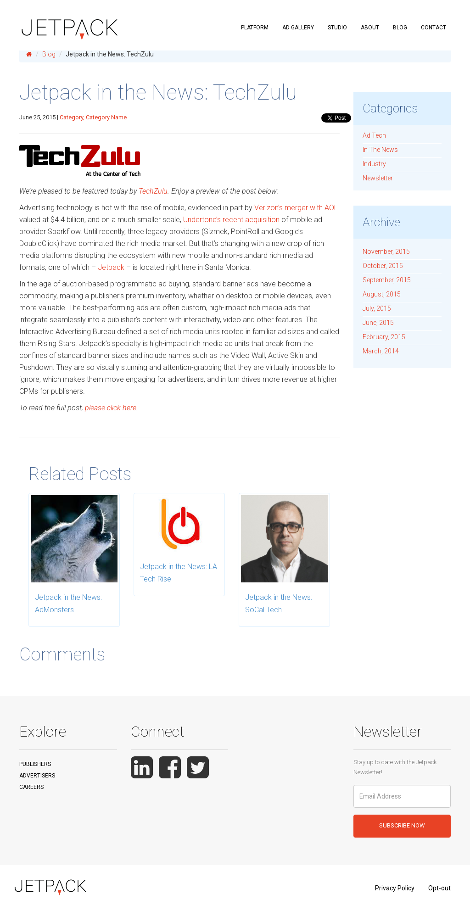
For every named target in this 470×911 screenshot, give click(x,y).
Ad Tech (374, 135)
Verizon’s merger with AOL (296, 207)
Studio (337, 27)
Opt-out (439, 888)
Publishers (35, 764)
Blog (400, 27)
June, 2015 (378, 322)
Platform (255, 27)
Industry (374, 164)
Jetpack (111, 267)
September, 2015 (387, 280)
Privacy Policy (394, 888)
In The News (380, 149)
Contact (433, 27)
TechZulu (153, 191)
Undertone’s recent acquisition (231, 219)
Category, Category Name (93, 117)
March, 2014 (381, 351)
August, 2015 (382, 294)
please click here (109, 407)
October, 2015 (383, 265)
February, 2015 (384, 337)
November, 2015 (386, 251)
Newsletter (378, 178)
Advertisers (37, 775)
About (370, 27)
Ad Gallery (298, 27)
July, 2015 (377, 308)
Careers (31, 787)
